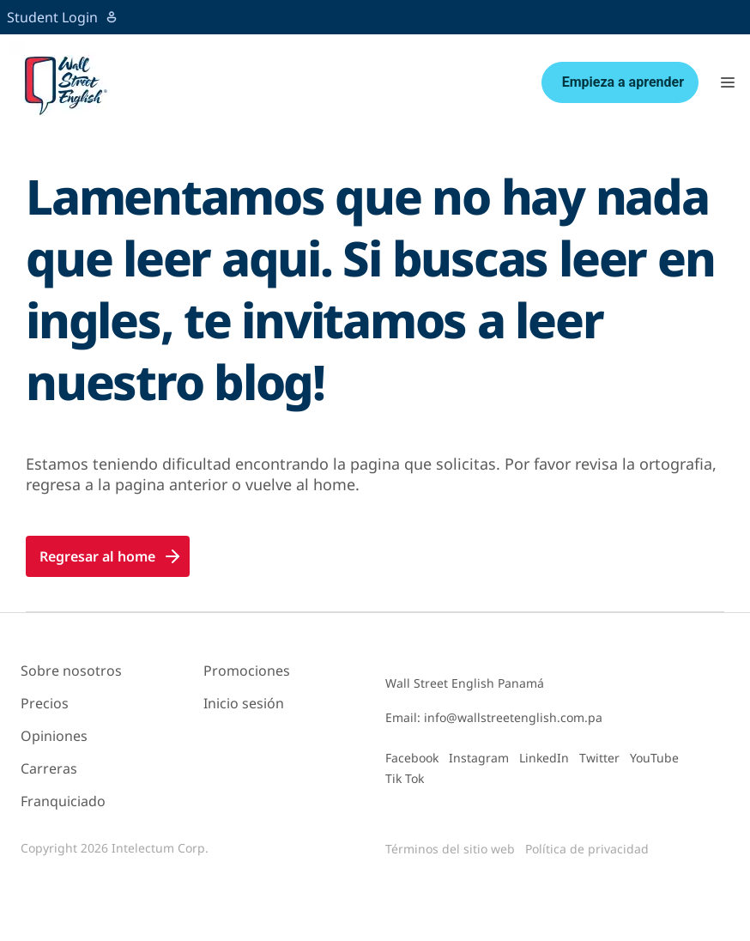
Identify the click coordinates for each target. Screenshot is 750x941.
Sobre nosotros (71, 670)
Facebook (412, 758)
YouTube (654, 758)
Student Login (62, 17)
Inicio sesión (243, 703)
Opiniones (54, 735)
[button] (727, 82)
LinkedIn (544, 758)
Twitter (599, 758)
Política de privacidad (587, 849)
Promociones (246, 670)
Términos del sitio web (450, 849)
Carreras (49, 768)
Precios (45, 703)
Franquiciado (63, 801)
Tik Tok (404, 778)
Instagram (479, 758)
